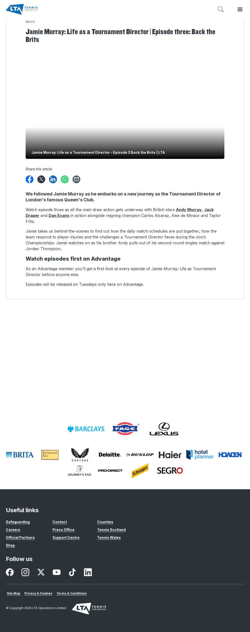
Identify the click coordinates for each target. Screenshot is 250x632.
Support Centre (66, 537)
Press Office (63, 530)
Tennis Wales (109, 537)
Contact (59, 522)
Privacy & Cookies (38, 593)
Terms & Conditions (71, 593)
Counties (105, 522)
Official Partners (20, 537)
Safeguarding (18, 522)
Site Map (13, 593)
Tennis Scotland (111, 530)
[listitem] (86, 429)
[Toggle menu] (240, 9)
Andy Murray (189, 209)
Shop (10, 545)
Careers (13, 530)
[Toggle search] (220, 9)
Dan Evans (59, 215)
